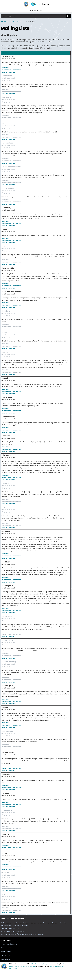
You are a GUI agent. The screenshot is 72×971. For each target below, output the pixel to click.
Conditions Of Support (19, 925)
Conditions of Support (9, 944)
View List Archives (8, 72)
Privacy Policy (6, 952)
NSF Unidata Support (12, 928)
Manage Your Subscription (11, 70)
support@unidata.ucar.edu (15, 931)
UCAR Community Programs (40, 964)
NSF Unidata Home (7, 21)
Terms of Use (6, 955)
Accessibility (5, 959)
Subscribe (5, 67)
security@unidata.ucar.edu (35, 934)
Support (20, 21)
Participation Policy (7, 948)
